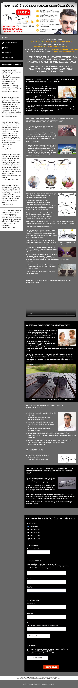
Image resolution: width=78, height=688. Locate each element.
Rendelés (8, 53)
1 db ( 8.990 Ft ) (33, 526)
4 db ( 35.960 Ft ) (33, 536)
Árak (6, 48)
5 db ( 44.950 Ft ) (33, 539)
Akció (7, 38)
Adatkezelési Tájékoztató (48, 684)
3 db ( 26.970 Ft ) (33, 533)
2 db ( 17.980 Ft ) (33, 529)
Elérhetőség (9, 58)
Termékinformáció (11, 43)
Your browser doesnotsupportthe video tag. (51, 302)
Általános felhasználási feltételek (31, 684)
